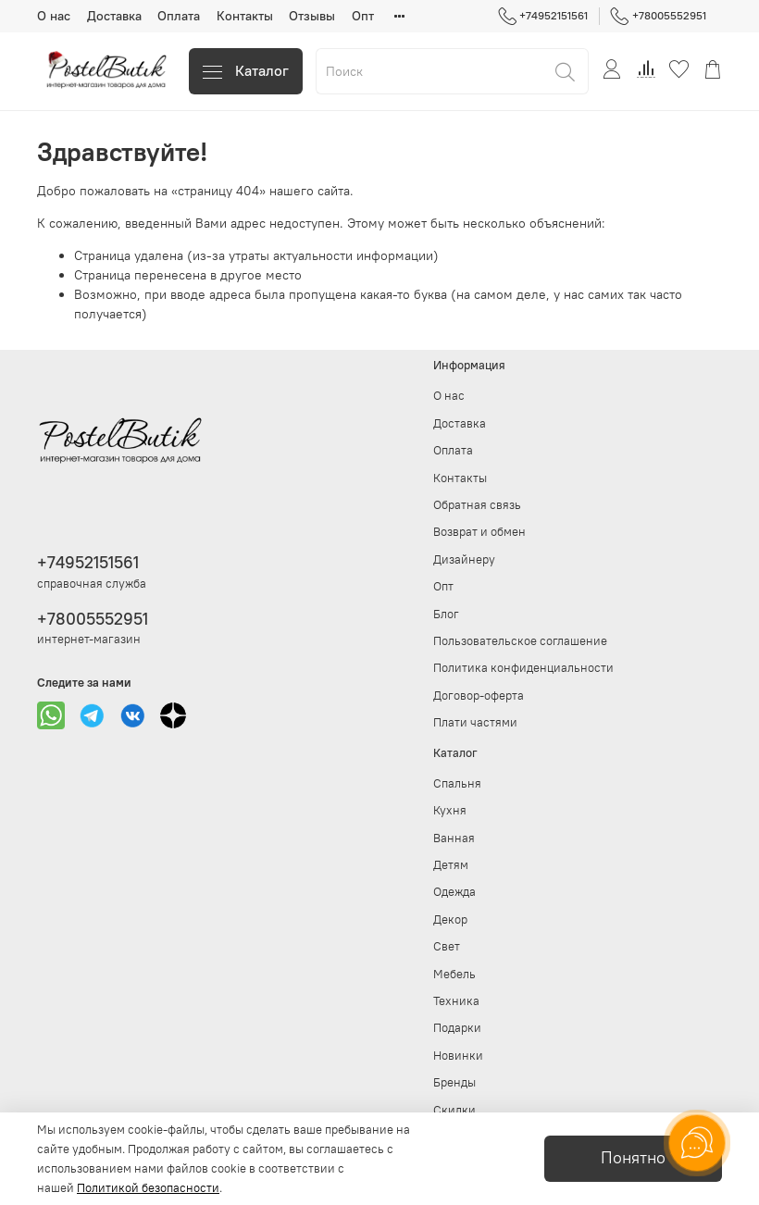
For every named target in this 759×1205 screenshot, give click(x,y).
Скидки (454, 1110)
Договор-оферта (478, 695)
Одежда (454, 892)
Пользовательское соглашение (520, 641)
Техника (456, 1001)
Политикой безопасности (148, 1188)
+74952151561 (543, 15)
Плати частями (475, 722)
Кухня (450, 810)
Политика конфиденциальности (523, 668)
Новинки (458, 1055)
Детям (450, 865)
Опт (363, 15)
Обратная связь (477, 505)
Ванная (454, 838)
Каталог (246, 71)
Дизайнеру (464, 559)
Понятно (633, 1158)
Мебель (454, 974)
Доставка (114, 15)
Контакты (245, 15)
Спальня (457, 783)
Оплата (178, 15)
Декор (450, 919)
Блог (446, 614)
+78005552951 (658, 15)
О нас (53, 15)
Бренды (454, 1082)
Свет (446, 946)
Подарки (457, 1028)
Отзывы (312, 15)
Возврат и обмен (479, 532)
